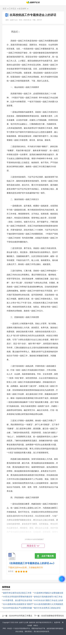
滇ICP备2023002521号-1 (44, 622)
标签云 (36, 625)
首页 (4, 9)
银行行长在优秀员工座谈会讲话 (47, 608)
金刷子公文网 (23, 622)
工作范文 (12, 9)
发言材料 (22, 9)
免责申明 (57, 622)
